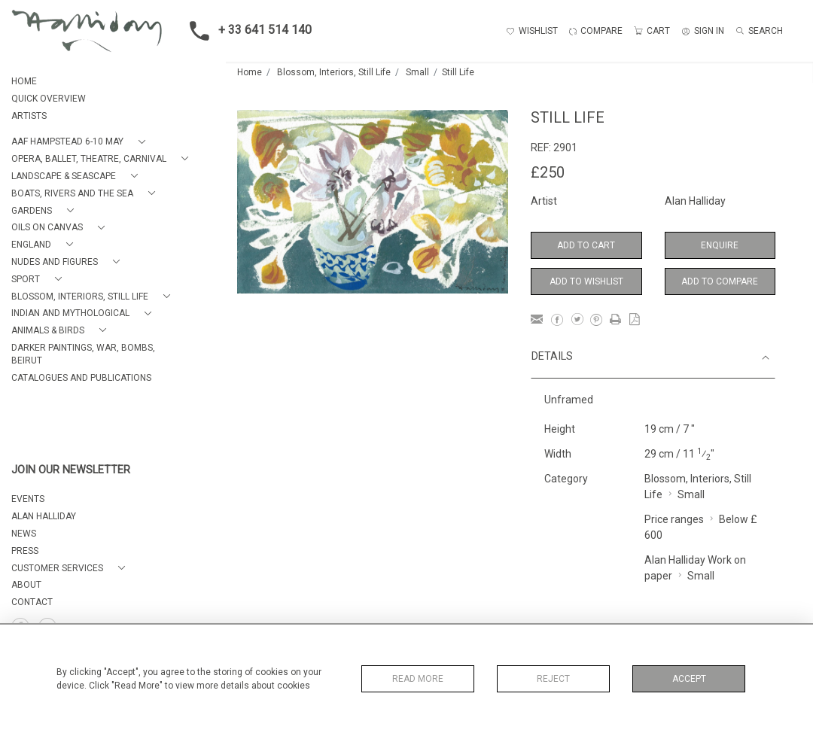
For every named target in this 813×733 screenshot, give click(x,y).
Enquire (719, 245)
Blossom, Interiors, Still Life (334, 72)
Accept (689, 679)
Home (249, 72)
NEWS (23, 533)
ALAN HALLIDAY (43, 516)
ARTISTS (29, 116)
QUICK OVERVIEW (48, 98)
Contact (32, 602)
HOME (24, 81)
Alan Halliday (695, 201)
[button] (81, 141)
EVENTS (27, 499)
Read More (417, 679)
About (26, 584)
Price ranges (674, 519)
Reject (553, 679)
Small (417, 72)
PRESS (24, 551)
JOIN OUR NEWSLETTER (70, 470)
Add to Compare (719, 281)
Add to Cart (586, 245)
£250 (548, 172)
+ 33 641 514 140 (246, 31)
